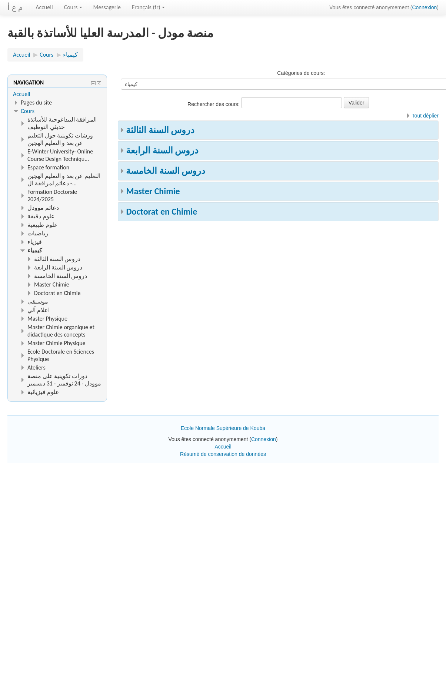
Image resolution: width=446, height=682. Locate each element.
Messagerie (107, 7)
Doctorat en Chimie (161, 211)
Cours (73, 7)
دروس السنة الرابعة (162, 150)
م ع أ (15, 7)
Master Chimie (153, 191)
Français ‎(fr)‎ (148, 7)
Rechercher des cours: (214, 104)
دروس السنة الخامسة (165, 170)
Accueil (44, 7)
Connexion (424, 7)
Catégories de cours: (301, 73)
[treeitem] (57, 94)
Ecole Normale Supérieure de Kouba (223, 428)
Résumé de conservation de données (223, 454)
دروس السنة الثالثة (160, 130)
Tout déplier (425, 116)
